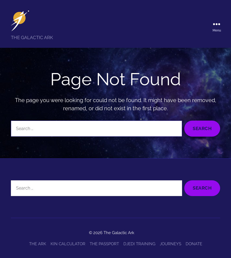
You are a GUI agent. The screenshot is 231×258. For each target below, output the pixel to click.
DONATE (194, 243)
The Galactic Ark (119, 232)
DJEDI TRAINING (139, 243)
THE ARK (37, 243)
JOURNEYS (170, 243)
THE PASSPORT (104, 243)
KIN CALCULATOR (68, 243)
